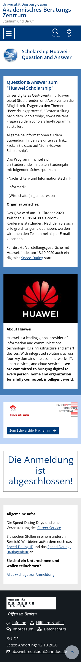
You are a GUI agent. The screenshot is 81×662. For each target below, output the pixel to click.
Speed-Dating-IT (20, 546)
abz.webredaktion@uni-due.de (39, 651)
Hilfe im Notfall (47, 622)
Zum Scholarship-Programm (30, 430)
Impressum (19, 629)
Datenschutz (51, 629)
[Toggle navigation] (9, 33)
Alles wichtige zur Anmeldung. (31, 574)
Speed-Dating (32, 257)
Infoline (16, 622)
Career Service (49, 527)
